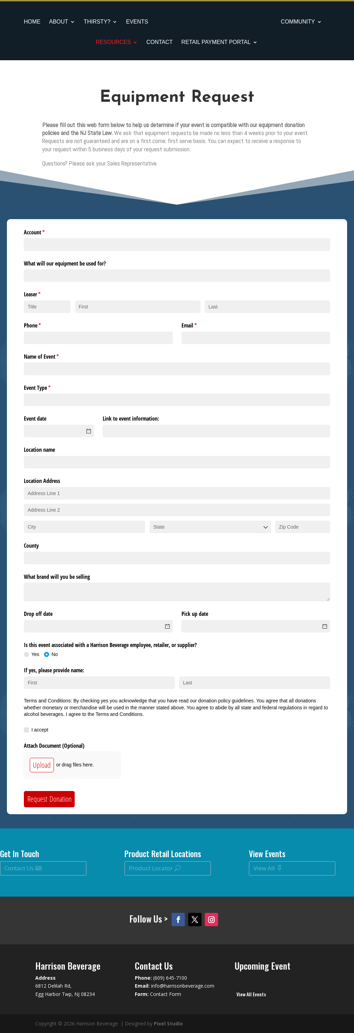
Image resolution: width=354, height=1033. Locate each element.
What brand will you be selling (57, 577)
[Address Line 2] (177, 510)
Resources (113, 42)
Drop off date (38, 614)
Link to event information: (131, 418)
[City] (84, 527)
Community (299, 22)
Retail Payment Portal (216, 42)
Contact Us (19, 868)
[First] (138, 306)
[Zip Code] (302, 527)
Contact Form (165, 994)
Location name (39, 449)
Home (31, 22)
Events (136, 22)
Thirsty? (96, 22)
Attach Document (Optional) (54, 745)
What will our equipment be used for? (65, 263)
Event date (35, 418)
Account (43, 232)
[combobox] (210, 527)
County (31, 545)
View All (264, 868)
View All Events (251, 994)
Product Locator (151, 868)
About (57, 22)
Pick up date (194, 614)
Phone (41, 325)
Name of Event (50, 356)
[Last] (267, 306)
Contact (159, 42)
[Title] (47, 306)
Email (198, 325)
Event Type (46, 388)
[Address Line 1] (177, 493)
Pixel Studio (168, 1023)
